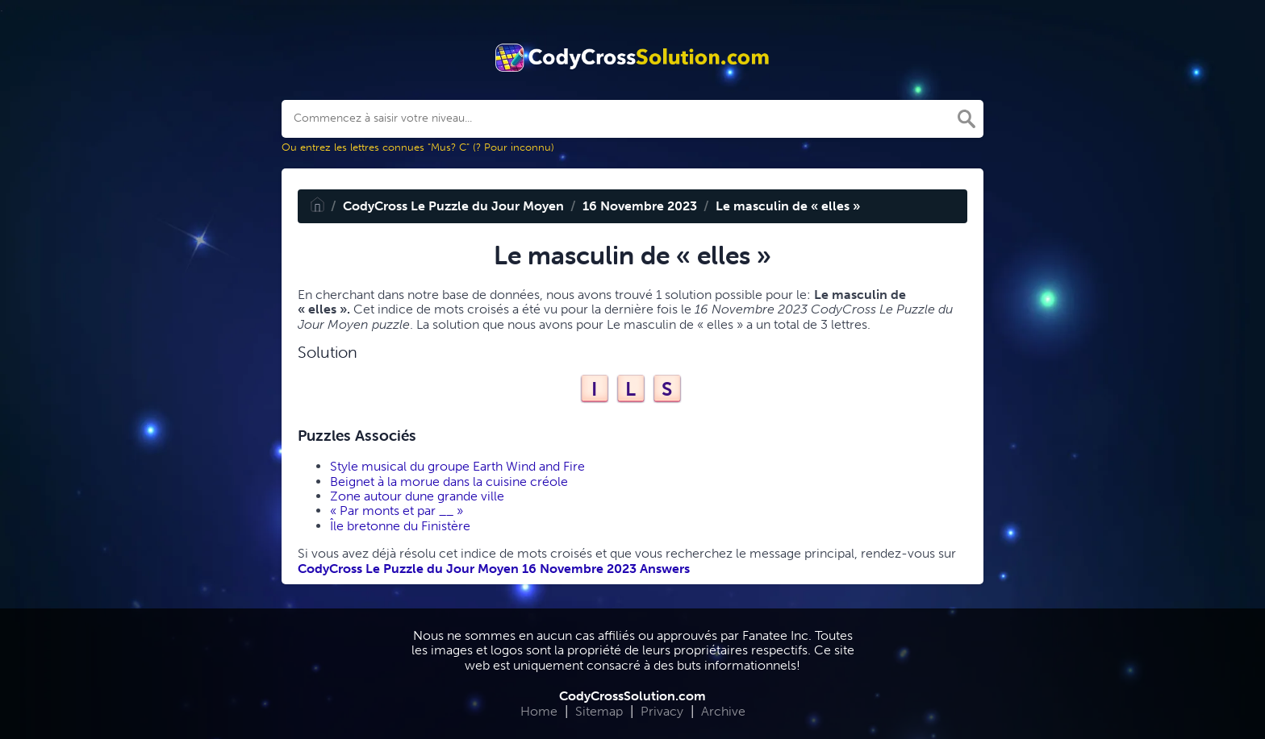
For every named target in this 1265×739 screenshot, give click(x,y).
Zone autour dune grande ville (417, 496)
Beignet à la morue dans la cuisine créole (449, 481)
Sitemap (599, 711)
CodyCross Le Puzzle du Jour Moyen (453, 206)
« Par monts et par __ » (396, 510)
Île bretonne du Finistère (400, 525)
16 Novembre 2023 (639, 206)
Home (538, 711)
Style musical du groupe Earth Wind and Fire (457, 466)
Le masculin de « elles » (788, 206)
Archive (723, 711)
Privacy (662, 711)
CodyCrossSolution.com (632, 696)
